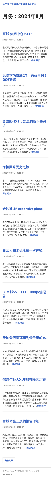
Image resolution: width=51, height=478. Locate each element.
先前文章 (9, 460)
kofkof (20, 40)
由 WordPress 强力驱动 (12, 471)
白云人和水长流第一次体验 (22, 250)
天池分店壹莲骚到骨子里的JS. (25, 338)
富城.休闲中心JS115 (18, 34)
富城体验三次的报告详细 (21, 421)
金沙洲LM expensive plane (23, 209)
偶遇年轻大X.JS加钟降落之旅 (24, 379)
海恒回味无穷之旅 (16, 167)
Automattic (7, 474)
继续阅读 (35, 60)
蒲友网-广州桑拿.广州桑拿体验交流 (19, 4)
